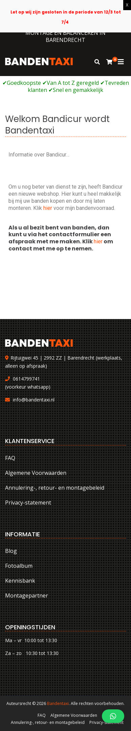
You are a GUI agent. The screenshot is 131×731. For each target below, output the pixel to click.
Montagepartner (26, 595)
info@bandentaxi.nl (33, 399)
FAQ (10, 458)
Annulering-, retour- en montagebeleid (54, 487)
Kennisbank (20, 580)
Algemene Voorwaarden (35, 473)
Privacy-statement (28, 502)
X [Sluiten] (127, 5)
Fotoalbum (18, 565)
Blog (11, 551)
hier (48, 208)
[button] (113, 716)
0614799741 (26, 378)
